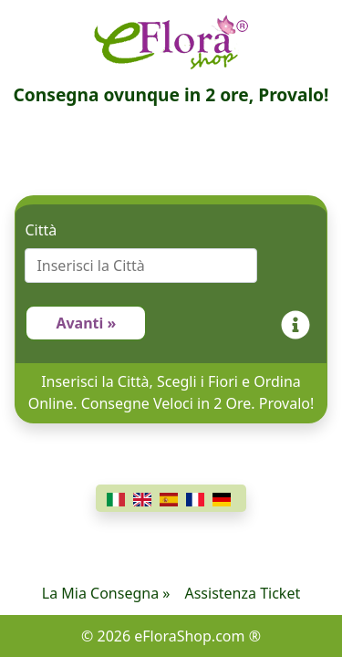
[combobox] (170, 265)
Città (41, 230)
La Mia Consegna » (106, 593)
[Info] (299, 323)
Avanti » (86, 323)
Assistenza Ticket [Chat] (242, 593)
